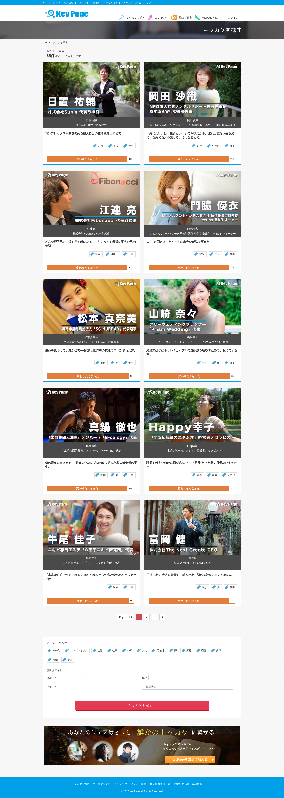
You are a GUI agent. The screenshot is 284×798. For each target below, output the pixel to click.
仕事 (130, 145)
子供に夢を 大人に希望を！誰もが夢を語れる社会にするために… (200, 575)
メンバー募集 (138, 784)
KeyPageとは (210, 17)
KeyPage (135, 791)
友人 (115, 145)
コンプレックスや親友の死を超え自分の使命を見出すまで (100, 133)
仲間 (129, 650)
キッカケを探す (135, 17)
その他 (231, 475)
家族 (100, 145)
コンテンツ (162, 17)
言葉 (199, 475)
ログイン (233, 17)
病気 (218, 650)
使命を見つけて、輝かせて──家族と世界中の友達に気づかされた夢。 (91, 350)
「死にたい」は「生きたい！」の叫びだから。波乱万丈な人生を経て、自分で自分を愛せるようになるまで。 (190, 135)
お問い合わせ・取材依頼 (188, 784)
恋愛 (203, 650)
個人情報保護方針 (160, 784)
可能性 (216, 145)
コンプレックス (79, 650)
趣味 (70, 659)
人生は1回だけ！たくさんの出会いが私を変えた (201, 242)
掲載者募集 (185, 17)
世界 (130, 362)
